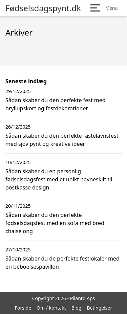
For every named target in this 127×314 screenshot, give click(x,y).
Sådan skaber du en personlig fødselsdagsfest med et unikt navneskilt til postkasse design (58, 179)
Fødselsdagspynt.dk (43, 8)
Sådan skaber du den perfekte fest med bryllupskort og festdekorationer (55, 104)
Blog (76, 308)
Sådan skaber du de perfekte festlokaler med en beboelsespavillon (62, 262)
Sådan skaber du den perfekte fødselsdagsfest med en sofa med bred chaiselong (54, 223)
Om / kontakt (51, 308)
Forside (23, 308)
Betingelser (99, 308)
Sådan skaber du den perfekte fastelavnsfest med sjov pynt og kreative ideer (61, 140)
